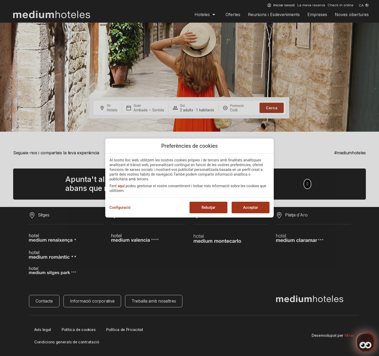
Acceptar (250, 207)
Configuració (120, 207)
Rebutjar (209, 207)
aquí (121, 186)
